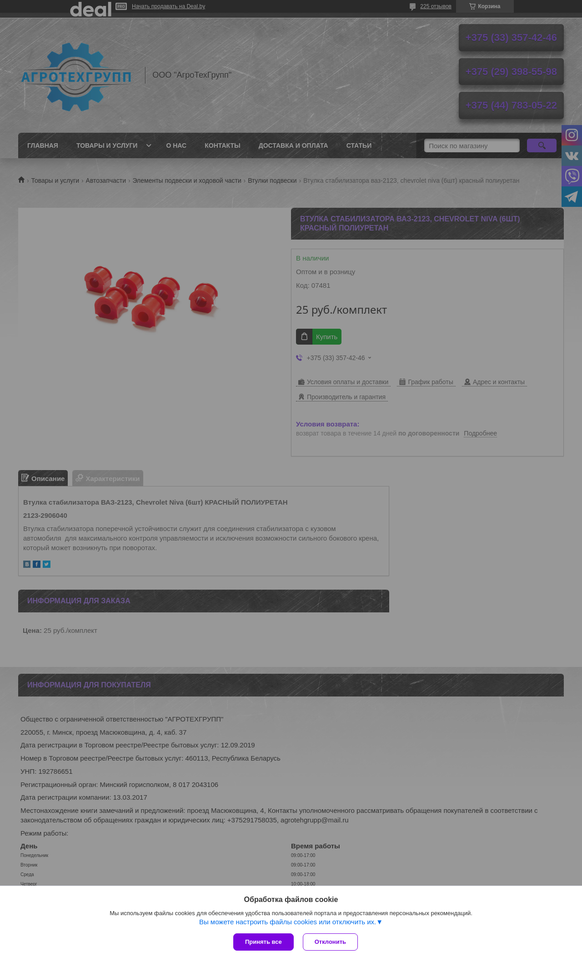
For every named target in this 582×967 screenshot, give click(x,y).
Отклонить (330, 941)
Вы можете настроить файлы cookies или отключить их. (287, 922)
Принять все (263, 941)
